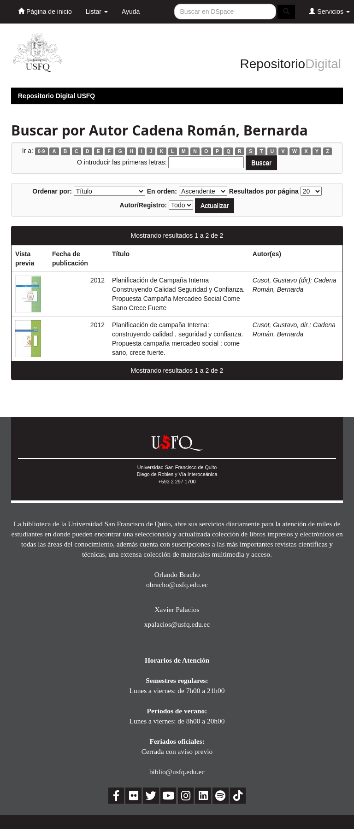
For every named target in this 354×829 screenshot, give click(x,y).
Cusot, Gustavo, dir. (281, 325)
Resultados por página (264, 191)
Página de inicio (45, 11)
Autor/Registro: (143, 205)
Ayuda (131, 11)
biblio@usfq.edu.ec (177, 772)
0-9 (41, 151)
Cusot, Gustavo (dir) (281, 280)
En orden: (162, 191)
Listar (97, 11)
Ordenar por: (52, 191)
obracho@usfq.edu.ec (177, 584)
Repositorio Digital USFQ (56, 96)
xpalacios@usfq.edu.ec (177, 624)
